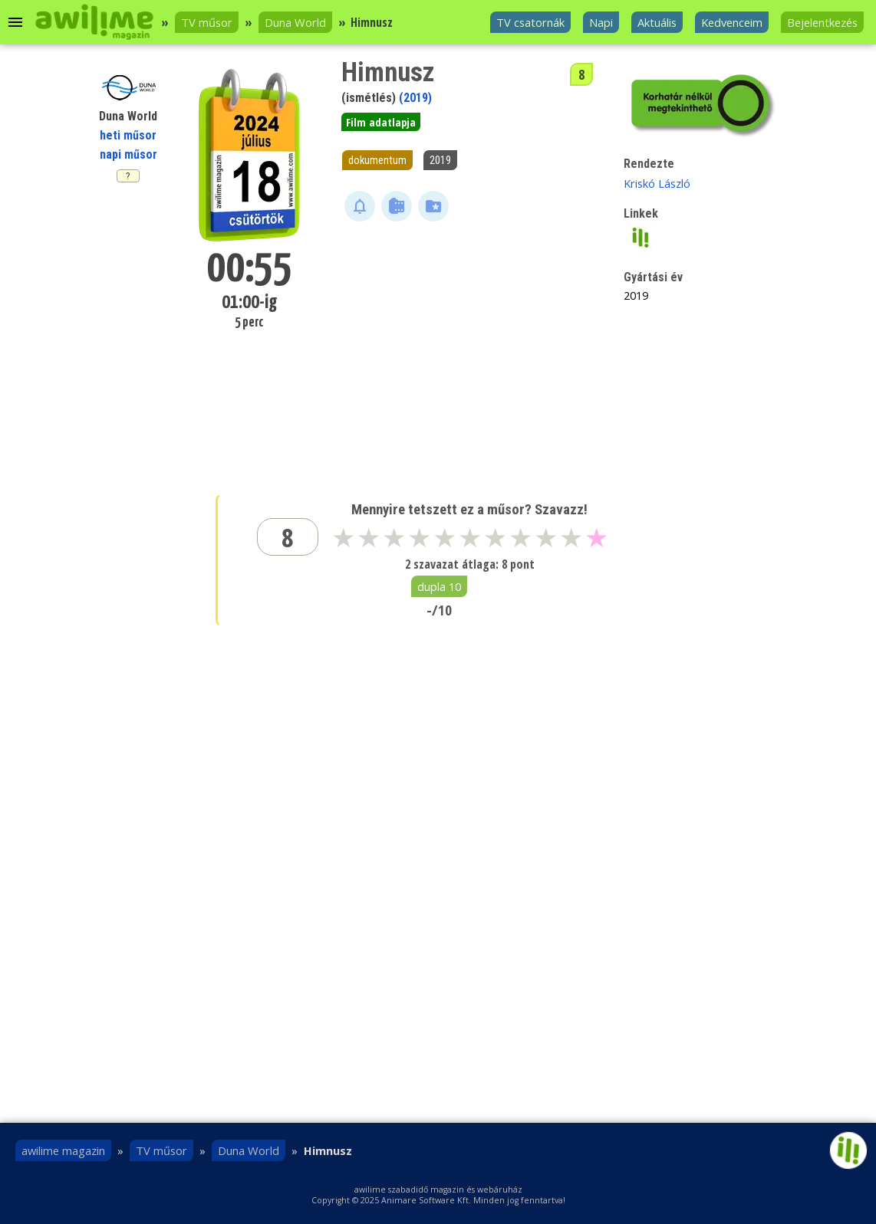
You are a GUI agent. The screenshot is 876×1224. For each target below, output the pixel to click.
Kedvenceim (731, 22)
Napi (601, 22)
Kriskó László (657, 183)
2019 (440, 160)
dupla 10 (439, 586)
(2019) (415, 97)
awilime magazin (63, 1150)
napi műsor (128, 154)
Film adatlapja (381, 122)
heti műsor (128, 135)
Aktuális (657, 22)
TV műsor (206, 22)
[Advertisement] (470, 344)
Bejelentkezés (822, 22)
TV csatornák (530, 22)
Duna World (295, 22)
